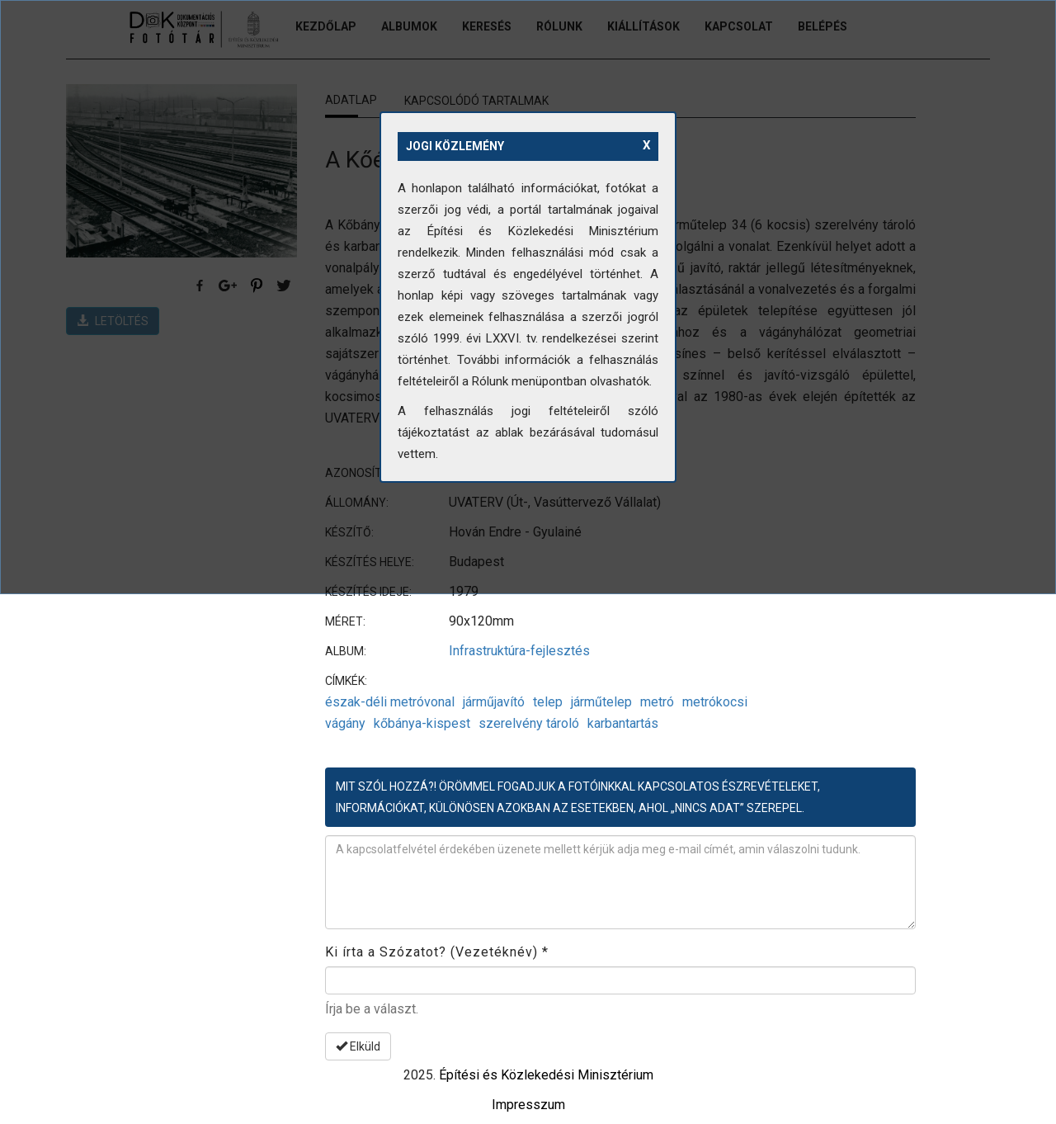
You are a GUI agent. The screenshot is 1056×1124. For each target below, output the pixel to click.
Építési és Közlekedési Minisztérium (546, 1075)
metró (657, 702)
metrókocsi (714, 702)
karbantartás (622, 723)
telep (548, 702)
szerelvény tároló (528, 723)
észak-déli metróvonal (390, 702)
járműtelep (601, 702)
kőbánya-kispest (422, 723)
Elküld (358, 1046)
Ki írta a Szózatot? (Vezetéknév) (437, 952)
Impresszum (528, 1104)
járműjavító (494, 702)
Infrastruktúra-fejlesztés (519, 651)
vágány (345, 723)
